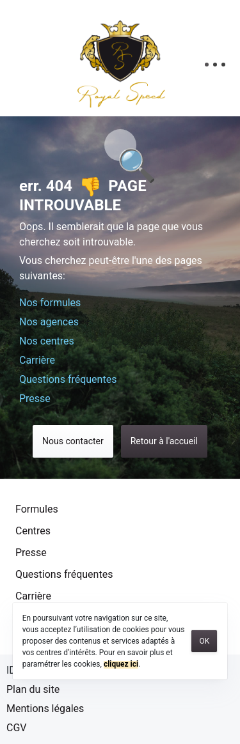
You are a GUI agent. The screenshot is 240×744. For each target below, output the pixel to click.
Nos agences (49, 322)
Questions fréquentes (67, 379)
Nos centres (46, 341)
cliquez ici (121, 664)
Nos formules (50, 303)
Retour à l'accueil (164, 441)
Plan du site (33, 689)
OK (204, 641)
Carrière (37, 360)
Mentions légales (45, 708)
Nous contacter (73, 441)
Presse (35, 398)
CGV (16, 728)
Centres (33, 531)
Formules (36, 509)
